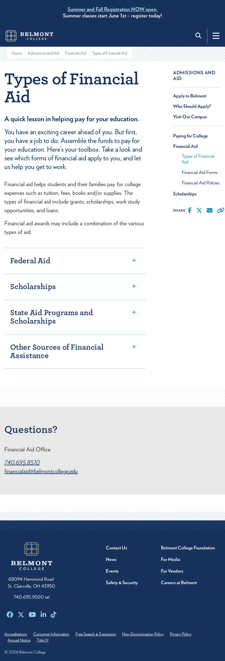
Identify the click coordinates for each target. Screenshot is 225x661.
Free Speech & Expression (96, 634)
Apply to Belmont (189, 96)
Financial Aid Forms (200, 172)
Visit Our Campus (190, 116)
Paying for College (190, 136)
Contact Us (116, 548)
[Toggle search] (199, 36)
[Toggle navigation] (216, 36)
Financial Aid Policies (200, 183)
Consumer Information (51, 634)
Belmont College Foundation (188, 548)
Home (16, 53)
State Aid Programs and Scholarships (51, 316)
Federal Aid (30, 261)
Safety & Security (122, 582)
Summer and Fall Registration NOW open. (112, 9)
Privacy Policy (181, 634)
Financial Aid (75, 53)
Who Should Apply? (192, 106)
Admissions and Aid (43, 53)
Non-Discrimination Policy (143, 634)
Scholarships (33, 286)
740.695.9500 (31, 597)
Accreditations (15, 634)
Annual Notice (19, 640)
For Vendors (172, 571)
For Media (170, 559)
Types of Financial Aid (198, 159)
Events (112, 571)
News (111, 559)
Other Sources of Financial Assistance (57, 351)
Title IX (42, 640)
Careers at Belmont (179, 582)
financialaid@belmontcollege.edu (41, 471)
